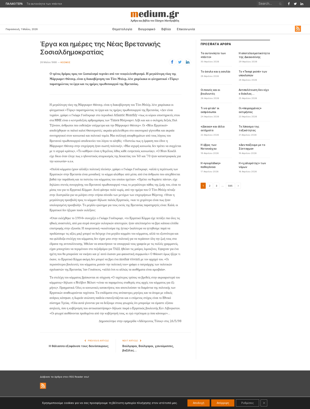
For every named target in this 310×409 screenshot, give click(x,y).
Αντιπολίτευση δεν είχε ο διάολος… (254, 91)
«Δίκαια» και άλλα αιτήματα (212, 128)
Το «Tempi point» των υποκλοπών (253, 73)
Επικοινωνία (186, 29)
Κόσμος (65, 62)
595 (230, 185)
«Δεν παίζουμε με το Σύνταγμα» (252, 146)
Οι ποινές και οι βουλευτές (210, 91)
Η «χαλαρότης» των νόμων (252, 165)
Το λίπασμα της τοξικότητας (249, 128)
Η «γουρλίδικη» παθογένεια (210, 165)
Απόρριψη (222, 402)
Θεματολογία (122, 29)
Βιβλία (166, 29)
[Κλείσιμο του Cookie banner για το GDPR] (265, 403)
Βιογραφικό (146, 29)
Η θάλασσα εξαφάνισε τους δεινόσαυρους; (79, 346)
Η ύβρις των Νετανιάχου (209, 146)
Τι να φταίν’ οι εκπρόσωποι (210, 110)
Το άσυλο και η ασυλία (215, 71)
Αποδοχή (197, 402)
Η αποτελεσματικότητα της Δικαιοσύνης (254, 55)
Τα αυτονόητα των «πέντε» (44, 3)
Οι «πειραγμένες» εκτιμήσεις (250, 110)
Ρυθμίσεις (248, 402)
